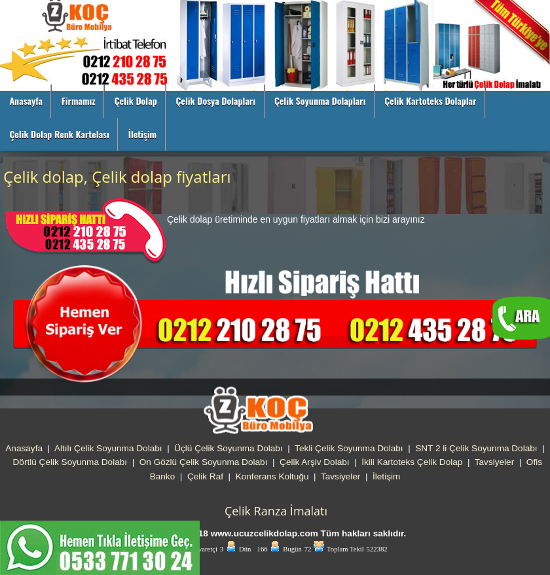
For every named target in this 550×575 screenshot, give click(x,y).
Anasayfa (26, 100)
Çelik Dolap (136, 100)
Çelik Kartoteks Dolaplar (430, 100)
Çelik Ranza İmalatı (276, 511)
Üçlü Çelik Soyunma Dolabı (228, 448)
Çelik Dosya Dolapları (215, 100)
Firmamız (79, 100)
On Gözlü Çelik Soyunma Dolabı (203, 462)
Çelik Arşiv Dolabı (315, 462)
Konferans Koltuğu (272, 476)
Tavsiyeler (494, 462)
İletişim (142, 134)
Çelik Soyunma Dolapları (320, 100)
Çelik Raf (205, 476)
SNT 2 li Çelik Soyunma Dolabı (476, 448)
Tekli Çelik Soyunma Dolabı (349, 448)
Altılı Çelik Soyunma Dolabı (108, 448)
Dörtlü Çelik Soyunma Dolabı (70, 462)
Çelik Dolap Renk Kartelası (59, 134)
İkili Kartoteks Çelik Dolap (411, 462)
